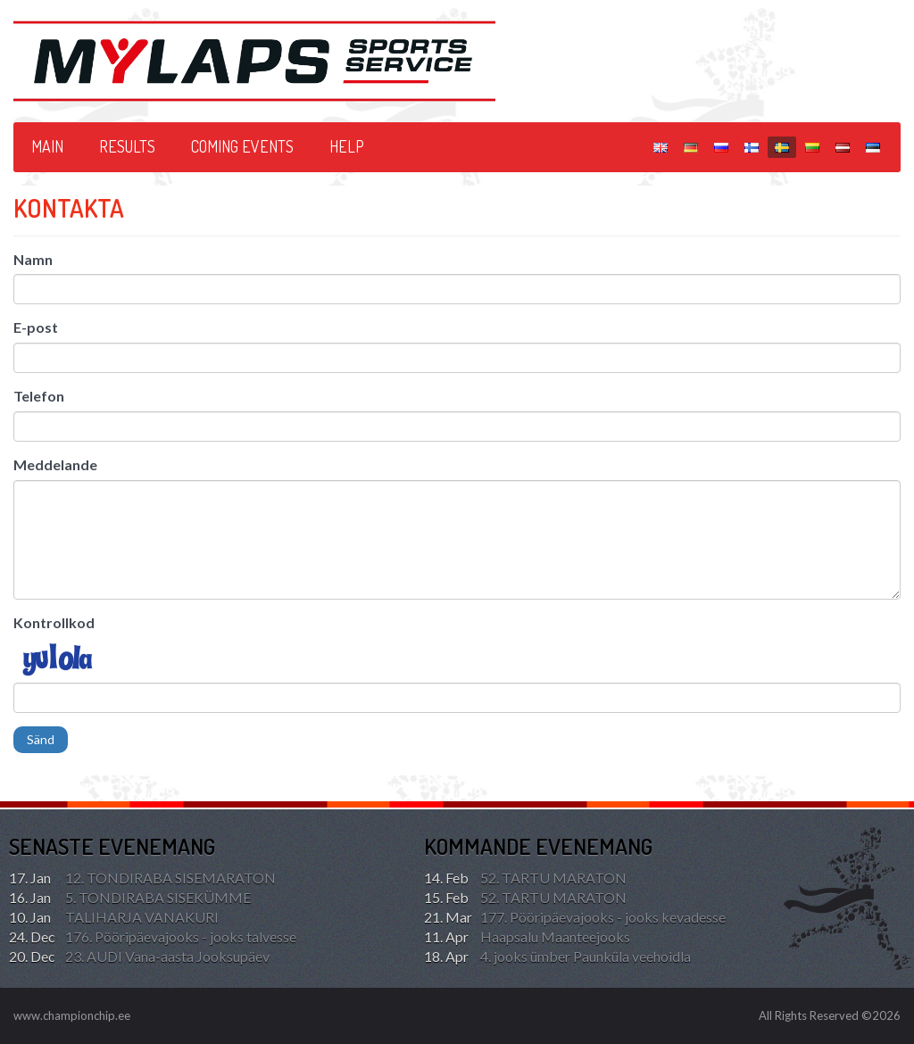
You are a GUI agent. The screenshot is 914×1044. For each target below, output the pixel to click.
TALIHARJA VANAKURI (114, 917)
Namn (33, 259)
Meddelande (55, 464)
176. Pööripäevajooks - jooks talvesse (152, 937)
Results (127, 146)
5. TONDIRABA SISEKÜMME (130, 897)
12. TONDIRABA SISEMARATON (142, 878)
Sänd (40, 739)
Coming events (242, 146)
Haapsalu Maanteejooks (527, 937)
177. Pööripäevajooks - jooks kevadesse (575, 917)
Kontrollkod (54, 622)
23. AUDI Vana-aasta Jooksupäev (139, 956)
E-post (35, 327)
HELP (346, 146)
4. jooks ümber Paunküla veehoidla (557, 956)
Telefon (38, 395)
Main (47, 146)
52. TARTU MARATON (525, 878)
